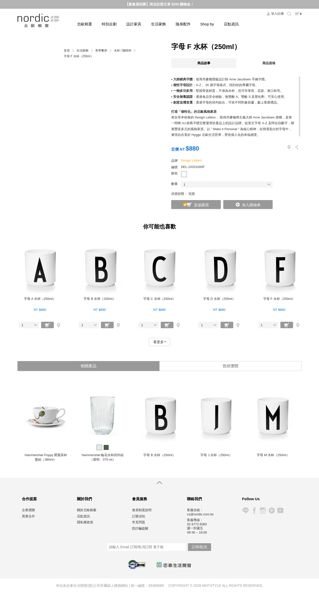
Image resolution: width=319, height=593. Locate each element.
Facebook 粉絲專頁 (254, 510)
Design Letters (191, 160)
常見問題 (138, 522)
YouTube (280, 510)
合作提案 (29, 499)
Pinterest (271, 510)
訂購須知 (138, 516)
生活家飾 (158, 24)
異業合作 (28, 516)
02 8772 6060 (197, 524)
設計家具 (133, 24)
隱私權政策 (85, 522)
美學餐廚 (101, 50)
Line (245, 510)
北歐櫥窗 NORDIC (38, 20)
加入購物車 (251, 205)
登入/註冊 (277, 13)
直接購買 (201, 205)
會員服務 (139, 499)
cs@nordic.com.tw (200, 514)
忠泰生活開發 (173, 564)
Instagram (262, 510)
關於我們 (84, 499)
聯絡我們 (194, 499)
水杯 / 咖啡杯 (122, 50)
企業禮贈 (28, 510)
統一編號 (138, 586)
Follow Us (251, 499)
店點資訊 (231, 24)
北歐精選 (84, 24)
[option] (45, 423)
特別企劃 (109, 24)
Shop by (207, 24)
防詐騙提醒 (140, 528)
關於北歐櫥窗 (86, 510)
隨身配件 (183, 24)
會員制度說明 (142, 510)
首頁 (67, 50)
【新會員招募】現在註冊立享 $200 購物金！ (159, 4)
